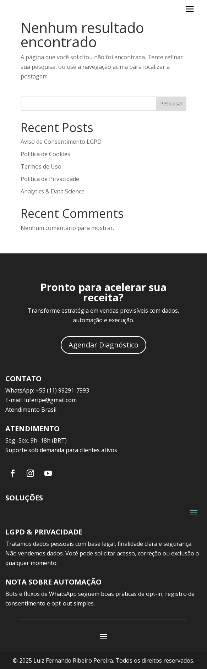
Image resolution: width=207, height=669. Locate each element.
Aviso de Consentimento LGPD (61, 142)
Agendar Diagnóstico (103, 345)
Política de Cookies (45, 154)
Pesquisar (171, 103)
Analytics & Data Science (53, 191)
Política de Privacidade (50, 179)
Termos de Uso (41, 166)
